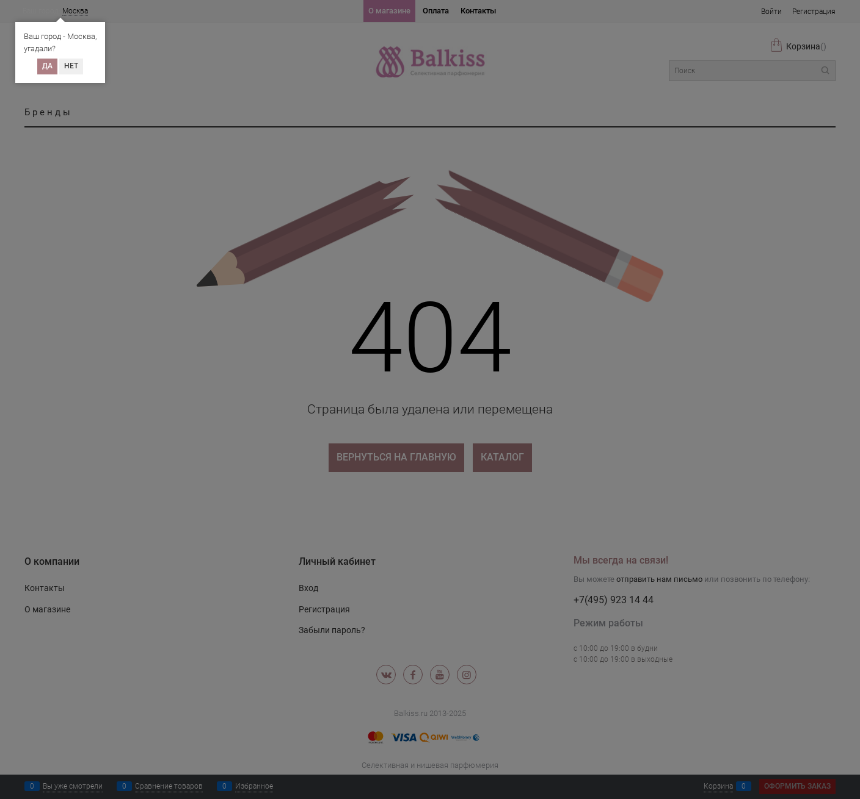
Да (47, 66)
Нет (71, 66)
